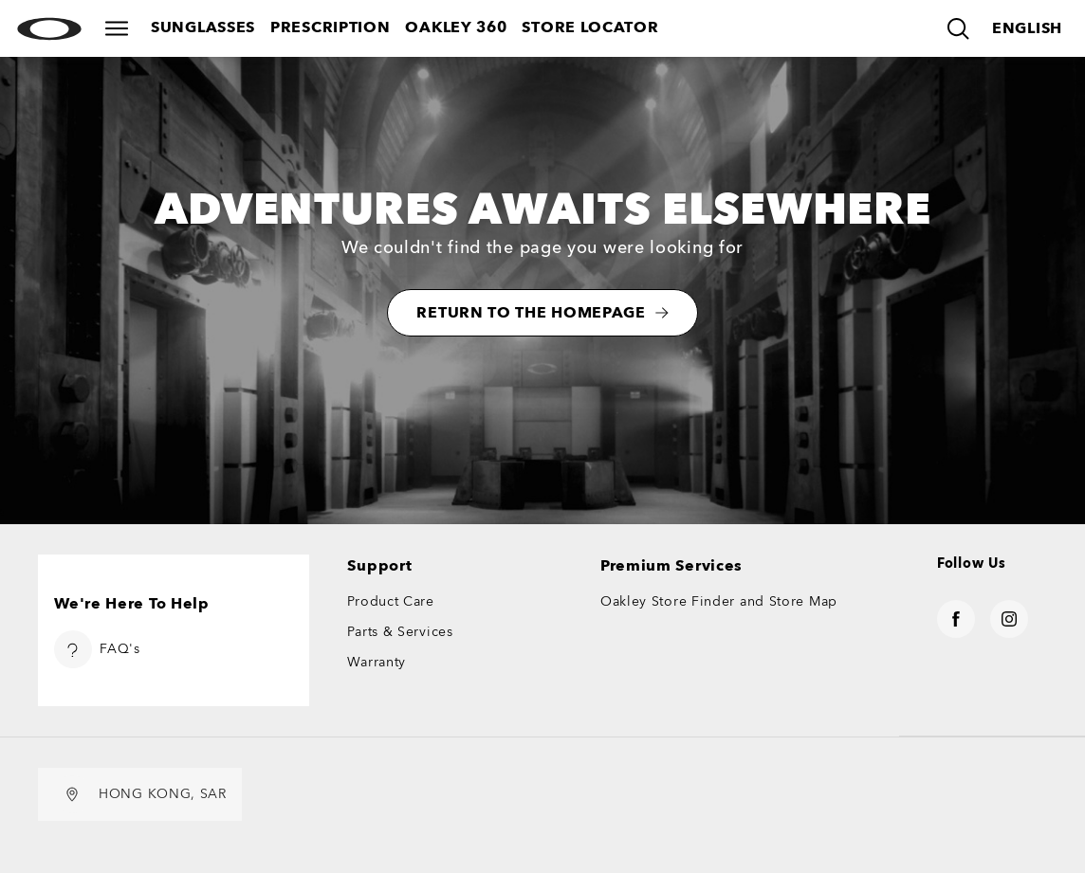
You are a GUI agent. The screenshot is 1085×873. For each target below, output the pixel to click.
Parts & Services (399, 632)
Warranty (376, 662)
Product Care (390, 601)
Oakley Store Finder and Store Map (718, 601)
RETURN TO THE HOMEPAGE (542, 312)
